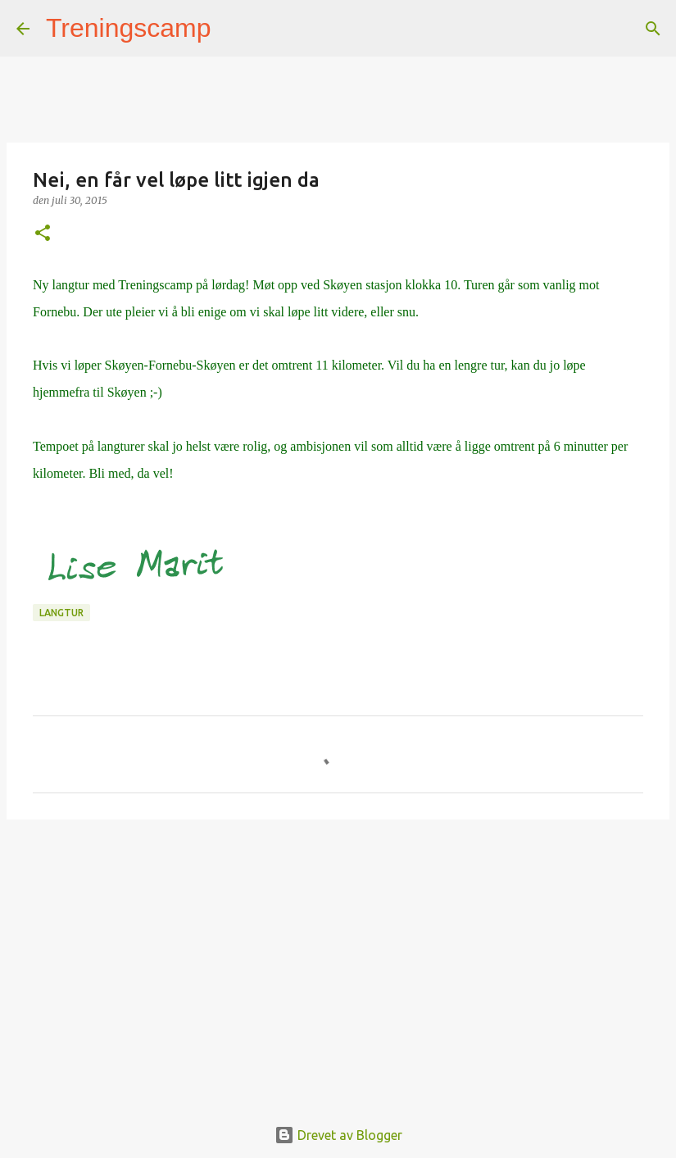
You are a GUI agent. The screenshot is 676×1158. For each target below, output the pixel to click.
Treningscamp (128, 28)
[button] (42, 234)
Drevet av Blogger (338, 1135)
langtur (61, 612)
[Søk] (234, 28)
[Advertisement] (338, 959)
